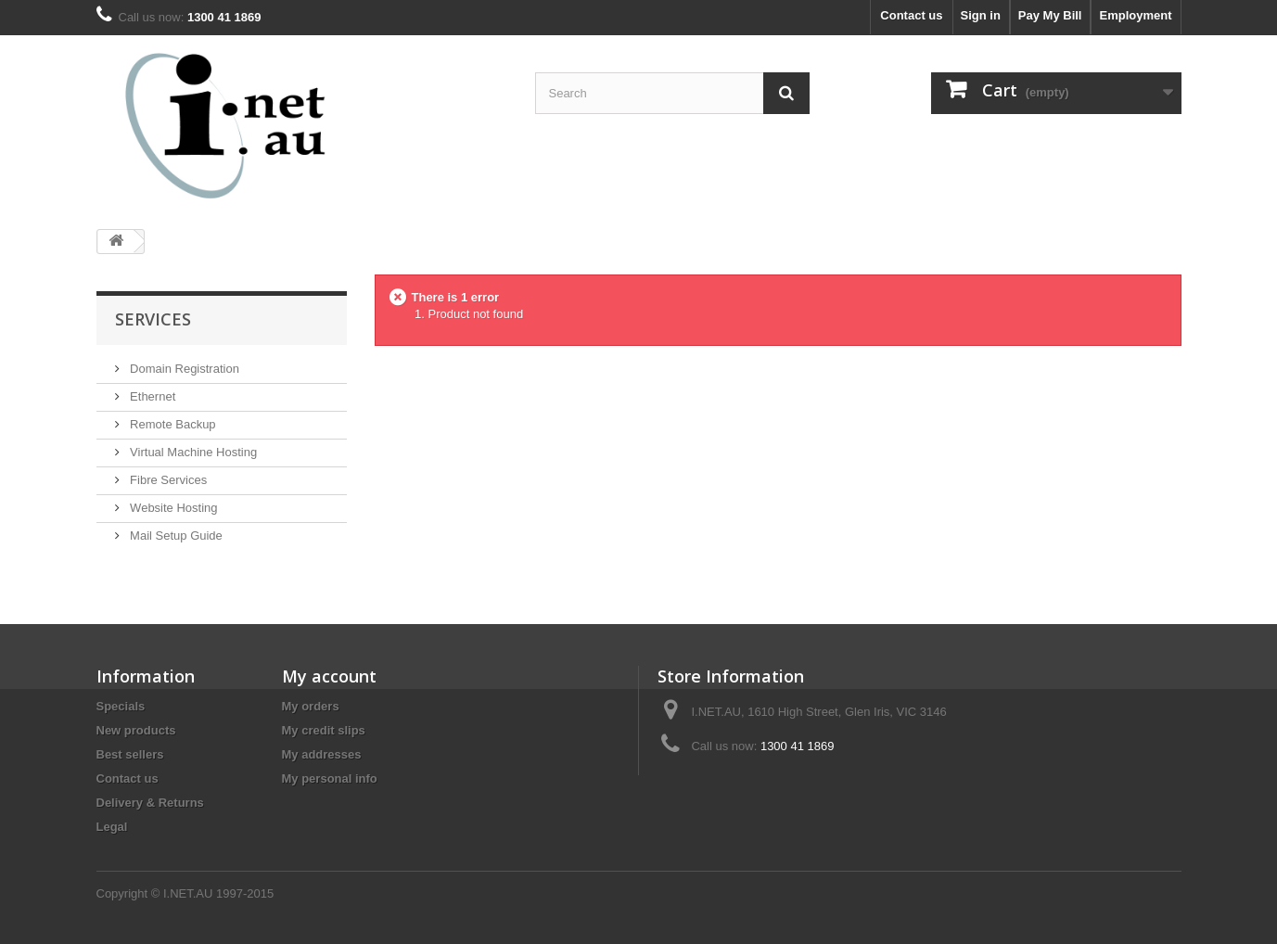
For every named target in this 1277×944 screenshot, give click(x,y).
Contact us (911, 15)
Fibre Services (167, 480)
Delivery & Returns (150, 803)
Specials (121, 706)
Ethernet (151, 396)
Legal (112, 827)
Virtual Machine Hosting (192, 452)
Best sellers (130, 754)
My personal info (329, 778)
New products (136, 730)
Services (153, 319)
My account (329, 676)
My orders (310, 706)
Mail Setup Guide (175, 535)
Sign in (981, 15)
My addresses (322, 754)
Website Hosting (172, 508)
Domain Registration (183, 369)
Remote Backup (171, 424)
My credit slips (323, 730)
